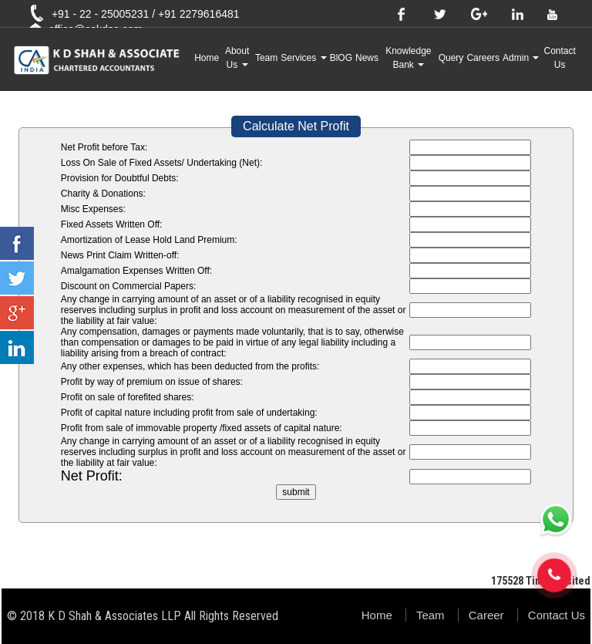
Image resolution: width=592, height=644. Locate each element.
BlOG (341, 57)
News (366, 57)
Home (206, 57)
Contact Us (560, 58)
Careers (483, 57)
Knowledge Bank (408, 58)
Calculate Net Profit (296, 126)
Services (303, 57)
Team (266, 57)
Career (486, 615)
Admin (521, 57)
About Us (237, 58)
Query (451, 57)
